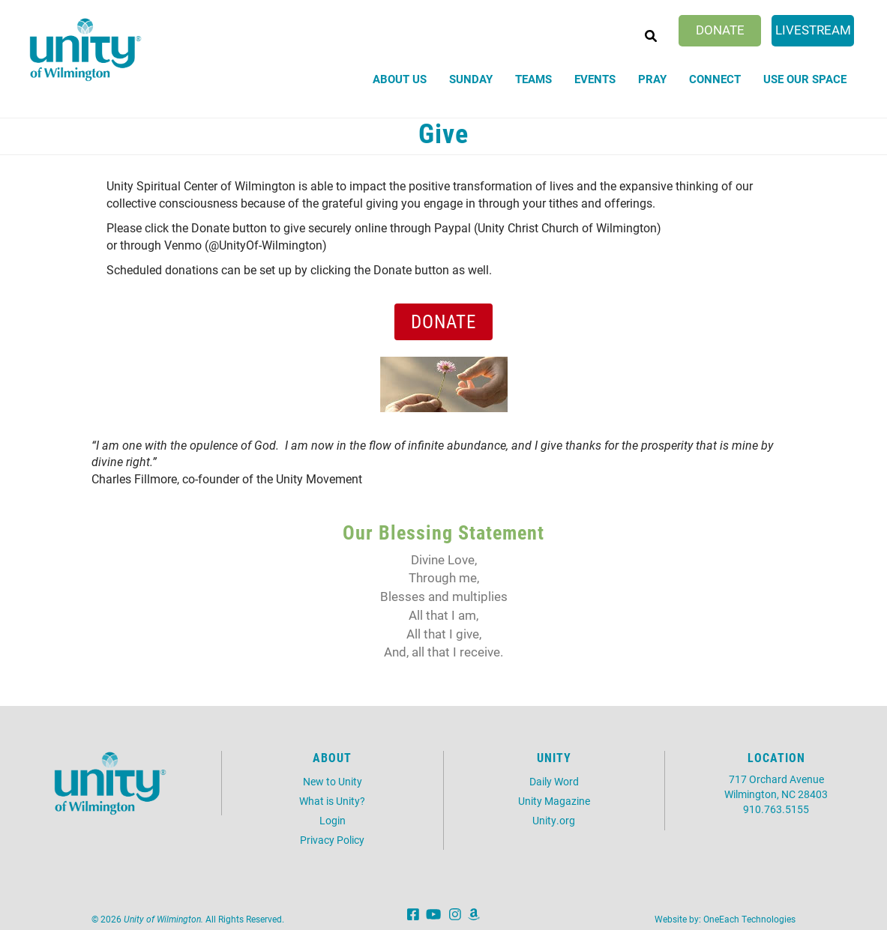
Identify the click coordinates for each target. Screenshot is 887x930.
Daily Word (554, 781)
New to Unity (332, 781)
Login (332, 820)
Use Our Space (805, 78)
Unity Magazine (554, 801)
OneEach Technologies (749, 919)
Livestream (813, 29)
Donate (720, 29)
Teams (533, 78)
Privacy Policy (332, 840)
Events (595, 78)
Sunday (471, 78)
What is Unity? (332, 801)
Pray (652, 78)
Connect (715, 78)
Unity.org (553, 820)
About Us (400, 78)
